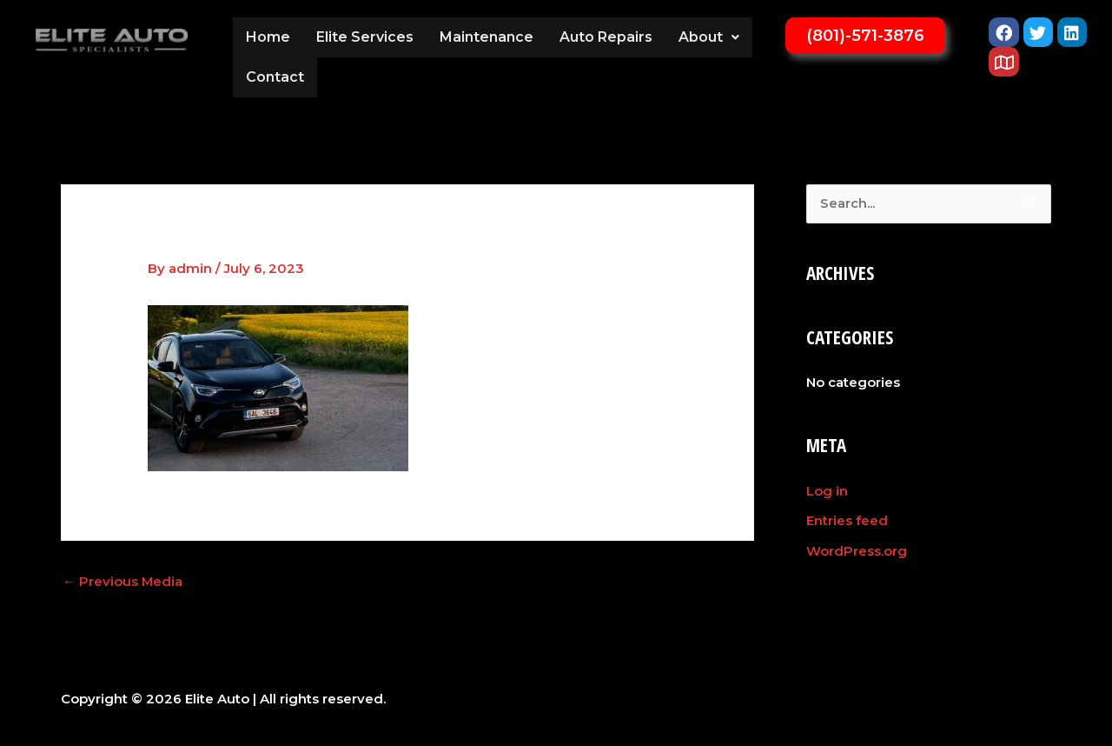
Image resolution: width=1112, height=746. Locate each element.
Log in (827, 491)
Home (268, 37)
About (708, 37)
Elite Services (365, 37)
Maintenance (486, 37)
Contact (275, 77)
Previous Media (123, 581)
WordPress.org (856, 550)
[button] (708, 37)
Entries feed (847, 520)
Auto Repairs (605, 37)
